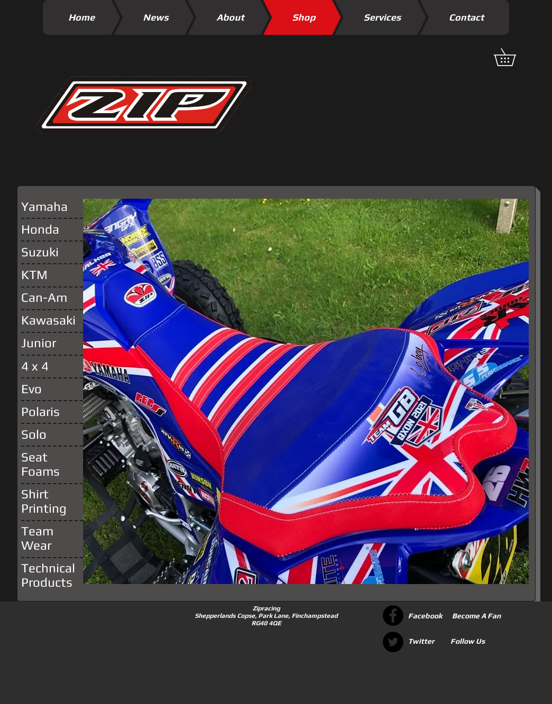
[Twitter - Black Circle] (393, 642)
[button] (513, 57)
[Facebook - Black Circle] (393, 615)
